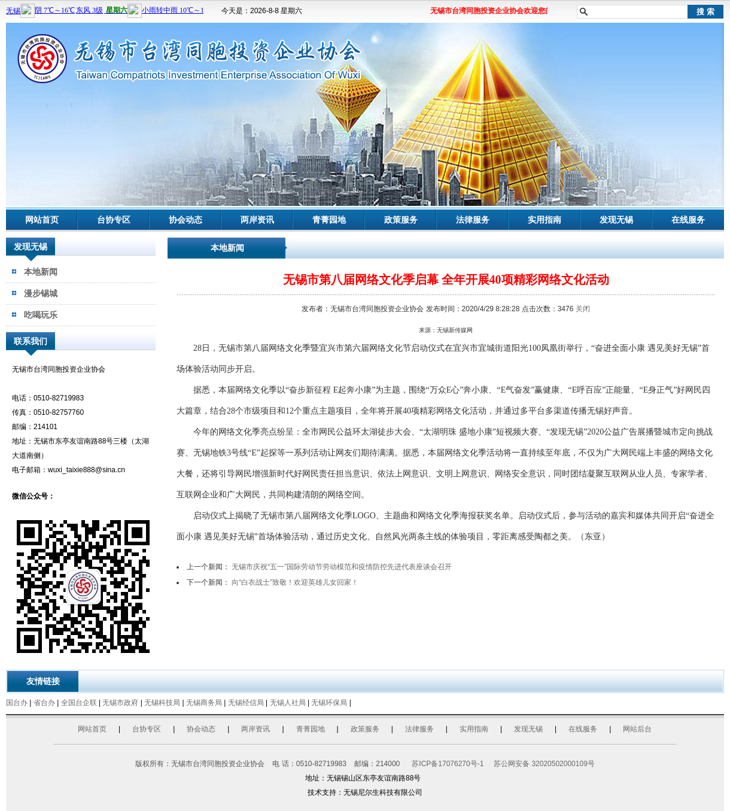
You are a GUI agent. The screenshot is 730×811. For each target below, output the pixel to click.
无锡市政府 (120, 702)
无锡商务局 (204, 702)
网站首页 (42, 219)
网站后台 (637, 729)
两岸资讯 (257, 219)
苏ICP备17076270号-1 (447, 764)
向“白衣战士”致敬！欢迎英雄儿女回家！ (295, 582)
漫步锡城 (40, 293)
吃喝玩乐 (40, 315)
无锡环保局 (329, 702)
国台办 (17, 702)
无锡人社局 (288, 702)
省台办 (44, 702)
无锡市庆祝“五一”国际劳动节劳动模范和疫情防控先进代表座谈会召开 (342, 567)
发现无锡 (616, 219)
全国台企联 (79, 702)
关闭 (583, 309)
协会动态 (185, 219)
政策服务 (401, 219)
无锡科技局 (162, 702)
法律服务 (472, 219)
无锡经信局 (246, 702)
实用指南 (544, 219)
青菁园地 (329, 219)
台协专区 (113, 219)
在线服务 (688, 219)
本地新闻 (40, 272)
